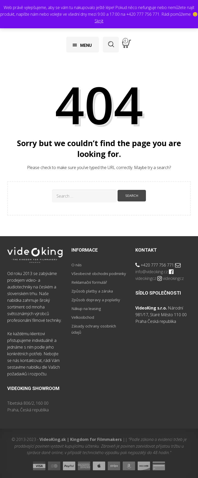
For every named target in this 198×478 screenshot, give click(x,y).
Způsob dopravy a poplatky (95, 299)
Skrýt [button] (99, 21)
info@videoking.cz (151, 272)
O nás (76, 264)
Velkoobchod (82, 317)
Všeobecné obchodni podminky (98, 273)
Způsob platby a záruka (92, 291)
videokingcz (145, 278)
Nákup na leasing (86, 308)
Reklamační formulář (89, 282)
